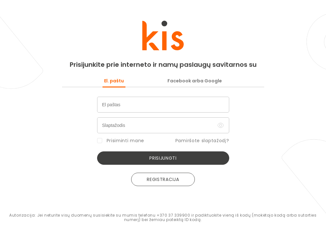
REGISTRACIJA (163, 179)
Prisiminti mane (121, 140)
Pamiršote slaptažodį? (202, 141)
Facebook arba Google (194, 81)
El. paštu (114, 81)
